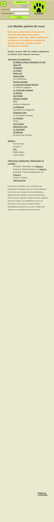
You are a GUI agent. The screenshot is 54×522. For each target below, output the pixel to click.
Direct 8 (42, 169)
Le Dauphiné (19, 129)
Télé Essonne (19, 180)
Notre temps (18, 76)
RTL (15, 149)
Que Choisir (18, 124)
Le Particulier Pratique (23, 90)
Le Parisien (18, 118)
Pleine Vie (17, 73)
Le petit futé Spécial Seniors (25, 84)
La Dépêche (18, 107)
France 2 (39, 166)
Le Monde (17, 93)
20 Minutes (18, 132)
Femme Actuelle (20, 82)
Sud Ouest (18, 96)
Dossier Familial (20, 98)
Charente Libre (20, 112)
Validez (19, 17)
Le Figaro (17, 70)
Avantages (18, 68)
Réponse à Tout (20, 126)
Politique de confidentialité (42, 494)
